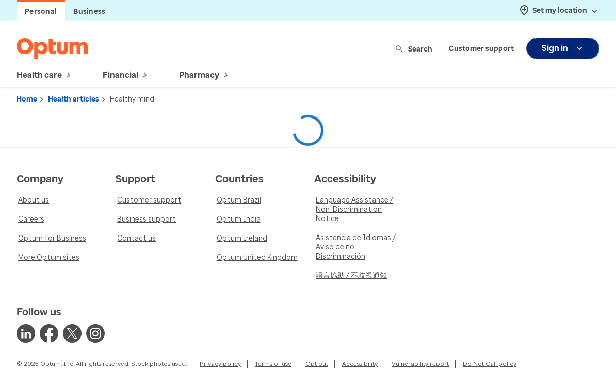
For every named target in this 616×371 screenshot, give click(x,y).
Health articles (73, 99)
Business (89, 11)
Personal (41, 11)
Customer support (481, 48)
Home (27, 99)
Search (414, 49)
